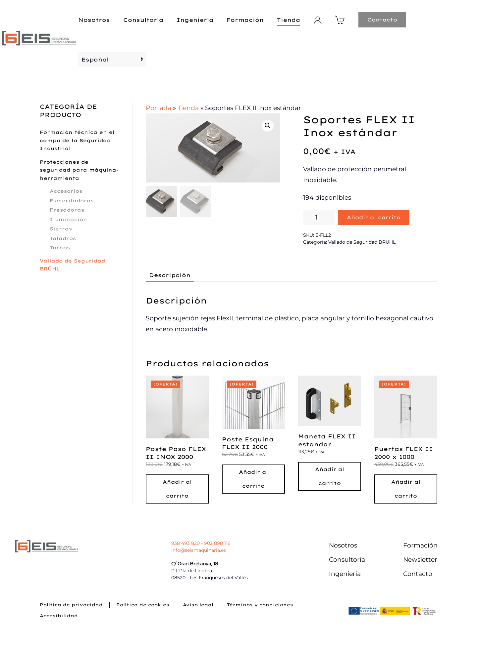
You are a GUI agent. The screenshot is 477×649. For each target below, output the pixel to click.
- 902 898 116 (215, 543)
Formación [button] (245, 20)
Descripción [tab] (169, 275)
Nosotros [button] (94, 20)
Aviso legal (198, 604)
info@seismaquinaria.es (198, 550)
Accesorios (66, 191)
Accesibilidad (59, 615)
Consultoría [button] (143, 20)
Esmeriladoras (72, 201)
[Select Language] (112, 59)
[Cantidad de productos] (319, 217)
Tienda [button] (288, 20)
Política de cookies (142, 604)
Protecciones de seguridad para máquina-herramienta (79, 170)
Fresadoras (67, 210)
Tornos (60, 248)
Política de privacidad (71, 604)
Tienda (188, 108)
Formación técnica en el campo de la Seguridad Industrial (77, 140)
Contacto (382, 20)
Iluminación (68, 220)
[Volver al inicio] (39, 39)
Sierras (61, 229)
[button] (268, 126)
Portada (158, 108)
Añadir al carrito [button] (177, 489)
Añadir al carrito (373, 217)
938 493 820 (185, 543)
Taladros (63, 238)
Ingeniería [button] (195, 20)
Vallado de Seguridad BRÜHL (362, 242)
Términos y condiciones (260, 604)
